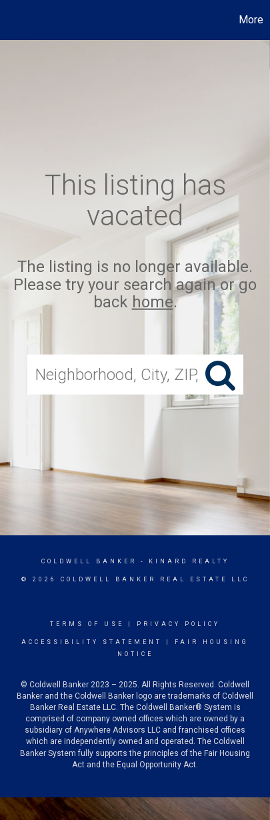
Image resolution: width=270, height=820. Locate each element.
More (251, 19)
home (152, 302)
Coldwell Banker (89, 561)
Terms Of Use (87, 624)
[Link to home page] (12, 20)
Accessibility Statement (91, 642)
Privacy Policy (178, 624)
